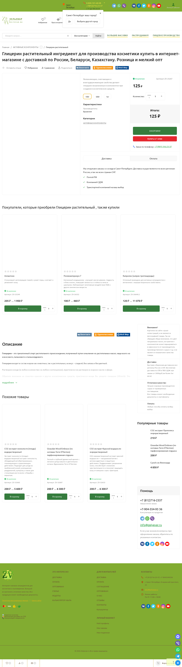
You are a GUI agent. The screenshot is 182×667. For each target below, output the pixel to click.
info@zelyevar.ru (151, 525)
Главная (5, 47)
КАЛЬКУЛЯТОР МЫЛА (61, 600)
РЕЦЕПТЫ (56, 595)
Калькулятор (102, 609)
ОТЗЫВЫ (100, 600)
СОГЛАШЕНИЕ (103, 586)
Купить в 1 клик (154, 139)
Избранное (31, 67)
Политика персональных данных (15, 600)
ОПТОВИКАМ (58, 586)
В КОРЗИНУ (154, 131)
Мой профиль (103, 623)
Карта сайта (36, 600)
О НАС (99, 595)
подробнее (9, 382)
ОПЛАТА (56, 582)
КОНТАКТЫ (101, 605)
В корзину (22, 308)
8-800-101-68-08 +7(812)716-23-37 (94, 4)
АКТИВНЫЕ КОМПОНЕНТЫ (25, 47)
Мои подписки (103, 632)
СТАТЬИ (55, 591)
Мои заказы (102, 628)
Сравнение (48, 67)
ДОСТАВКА (57, 577)
